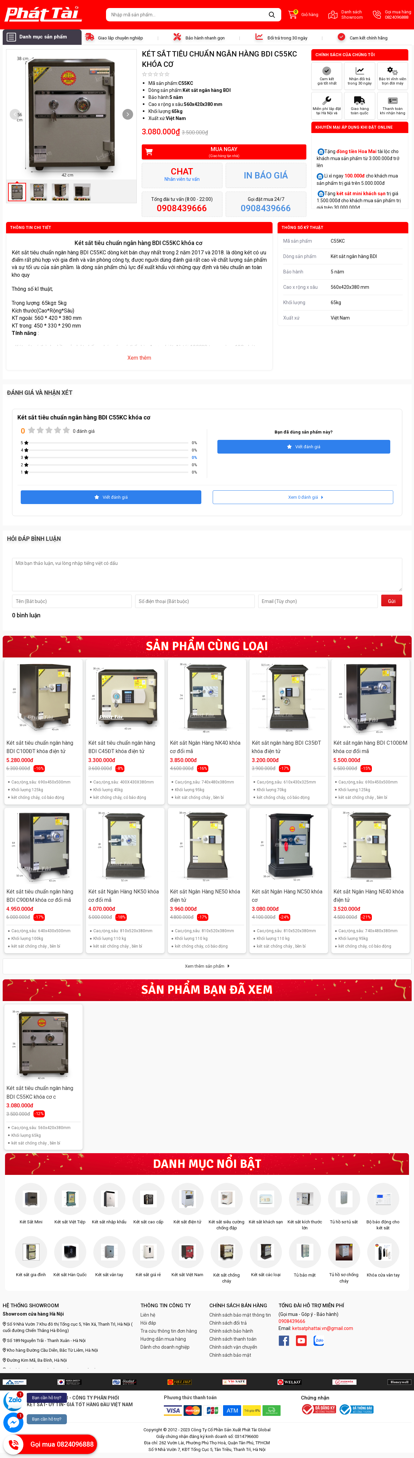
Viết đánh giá (303, 446)
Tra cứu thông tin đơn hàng (168, 1331)
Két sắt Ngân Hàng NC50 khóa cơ (287, 895)
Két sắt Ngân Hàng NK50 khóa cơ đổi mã (123, 895)
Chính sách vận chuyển (233, 1347)
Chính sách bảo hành (231, 1331)
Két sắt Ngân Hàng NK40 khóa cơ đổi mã (205, 747)
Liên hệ (147, 1315)
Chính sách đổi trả (228, 1323)
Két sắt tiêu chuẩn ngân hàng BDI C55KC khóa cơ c (39, 1092)
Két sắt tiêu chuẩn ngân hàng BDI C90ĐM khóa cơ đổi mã (39, 895)
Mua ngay (219, 152)
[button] (127, 114)
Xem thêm (139, 358)
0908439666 (292, 1321)
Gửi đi (392, 602)
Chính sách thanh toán (232, 1339)
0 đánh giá (84, 431)
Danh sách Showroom (345, 14)
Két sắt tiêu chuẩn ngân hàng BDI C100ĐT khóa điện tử (39, 747)
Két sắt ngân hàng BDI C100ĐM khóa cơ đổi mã (370, 747)
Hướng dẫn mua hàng (163, 1339)
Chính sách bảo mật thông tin (240, 1315)
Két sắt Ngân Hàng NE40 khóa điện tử (368, 895)
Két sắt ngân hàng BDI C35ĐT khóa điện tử (286, 747)
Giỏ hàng (303, 15)
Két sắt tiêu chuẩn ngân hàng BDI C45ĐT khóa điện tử (121, 747)
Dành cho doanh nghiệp (165, 1347)
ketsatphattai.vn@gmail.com (322, 1328)
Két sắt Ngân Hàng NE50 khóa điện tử (205, 895)
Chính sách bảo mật (230, 1355)
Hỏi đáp (148, 1323)
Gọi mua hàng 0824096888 (392, 14)
